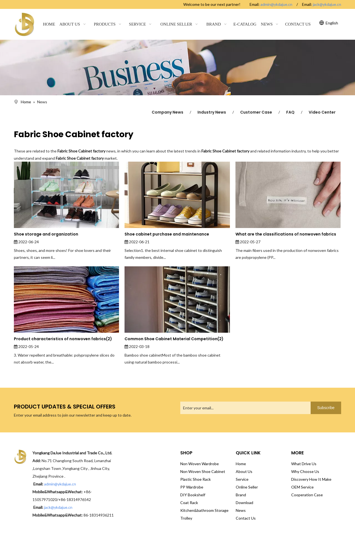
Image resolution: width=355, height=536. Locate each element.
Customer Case (256, 112)
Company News (167, 112)
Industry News (211, 112)
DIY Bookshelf (192, 494)
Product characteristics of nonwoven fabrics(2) (63, 339)
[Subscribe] (326, 408)
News (241, 510)
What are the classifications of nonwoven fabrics (285, 234)
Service (242, 479)
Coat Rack (189, 502)
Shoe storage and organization (46, 234)
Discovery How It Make (311, 479)
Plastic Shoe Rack (195, 479)
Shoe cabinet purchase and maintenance (167, 234)
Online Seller (247, 487)
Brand (241, 494)
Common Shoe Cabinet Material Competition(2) (174, 339)
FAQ (290, 112)
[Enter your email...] (244, 408)
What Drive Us (303, 463)
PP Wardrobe (191, 487)
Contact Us (246, 518)
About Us (244, 471)
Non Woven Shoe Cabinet (202, 471)
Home (241, 463)
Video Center (322, 112)
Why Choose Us (305, 471)
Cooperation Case (307, 494)
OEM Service (302, 487)
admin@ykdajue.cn (276, 4)
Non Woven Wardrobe (199, 463)
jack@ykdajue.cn (327, 4)
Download (244, 502)
